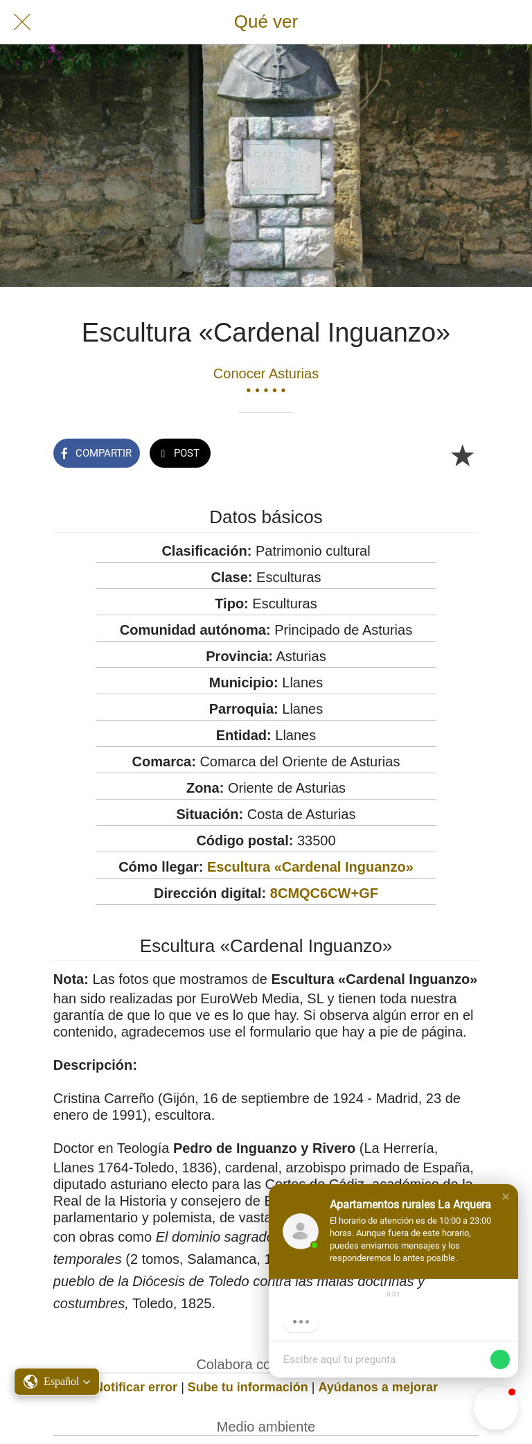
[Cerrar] (22, 22)
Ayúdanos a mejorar (378, 1387)
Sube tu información (248, 1387)
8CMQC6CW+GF (324, 893)
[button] (506, 1197)
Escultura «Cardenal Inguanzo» (310, 866)
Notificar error (135, 1387)
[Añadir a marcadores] (462, 454)
